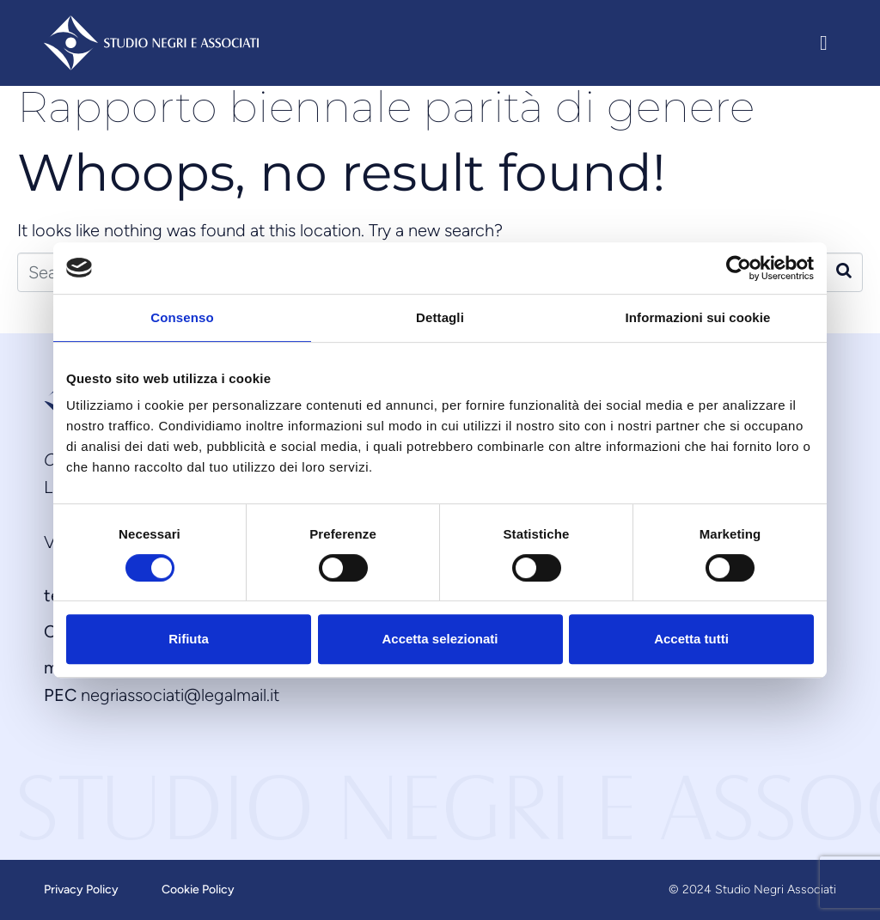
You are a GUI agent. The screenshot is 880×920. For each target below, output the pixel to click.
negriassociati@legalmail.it (180, 695)
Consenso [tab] (181, 317)
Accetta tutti (691, 638)
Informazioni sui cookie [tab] (698, 317)
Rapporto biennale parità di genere (386, 107)
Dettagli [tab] (440, 317)
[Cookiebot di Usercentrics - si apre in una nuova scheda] (738, 268)
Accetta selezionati (440, 638)
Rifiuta (188, 638)
